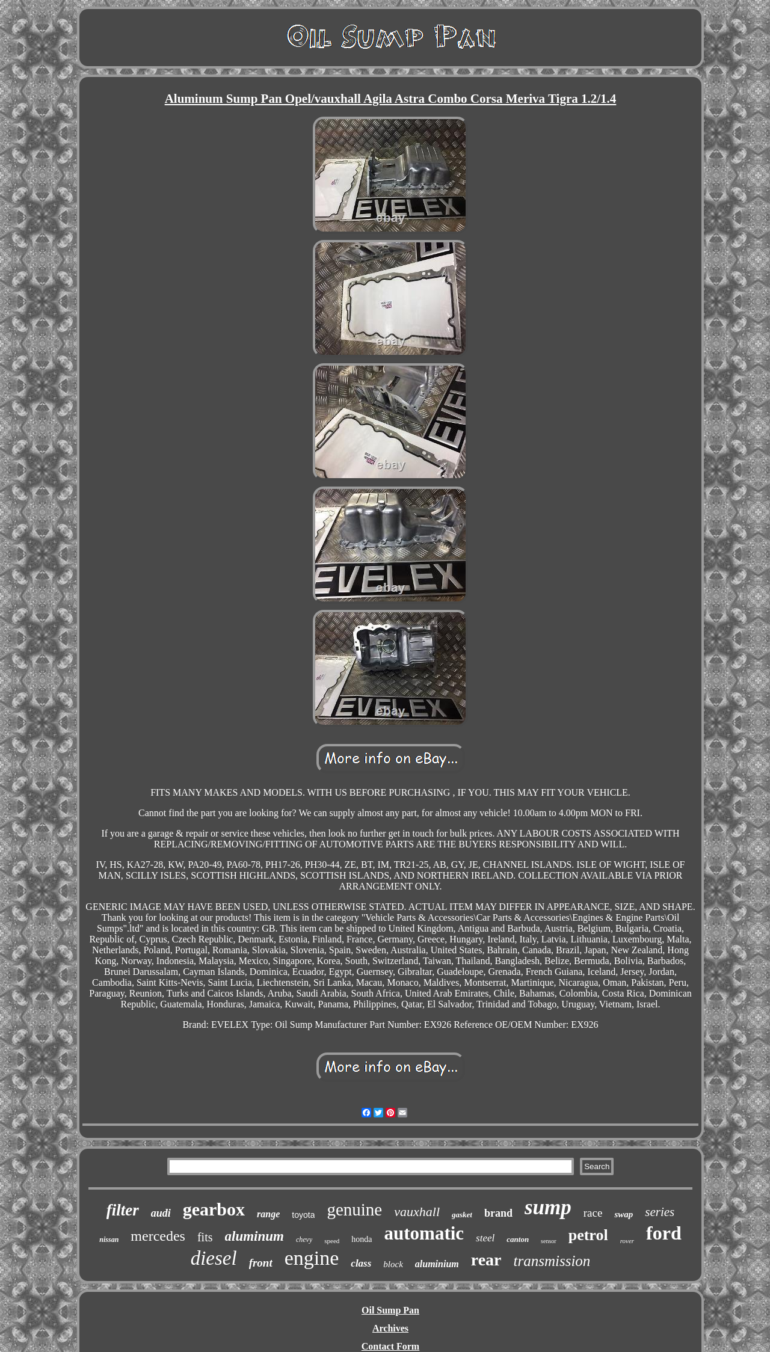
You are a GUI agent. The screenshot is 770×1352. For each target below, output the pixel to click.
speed (331, 1240)
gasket (462, 1214)
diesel (214, 1258)
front (261, 1262)
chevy (304, 1239)
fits (205, 1237)
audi (161, 1213)
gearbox (214, 1209)
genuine (354, 1209)
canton (518, 1239)
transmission (552, 1261)
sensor (548, 1241)
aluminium (437, 1264)
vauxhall (417, 1211)
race (593, 1212)
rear (486, 1259)
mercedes (158, 1236)
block (392, 1264)
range (268, 1214)
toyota (303, 1215)
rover (627, 1240)
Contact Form (390, 1346)
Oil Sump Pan (390, 1310)
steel (485, 1238)
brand (498, 1213)
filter (122, 1210)
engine (312, 1258)
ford (664, 1233)
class (361, 1263)
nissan (109, 1239)
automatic (424, 1233)
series (659, 1212)
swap (623, 1214)
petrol (588, 1235)
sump (548, 1207)
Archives (390, 1328)
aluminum (254, 1236)
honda (361, 1239)
